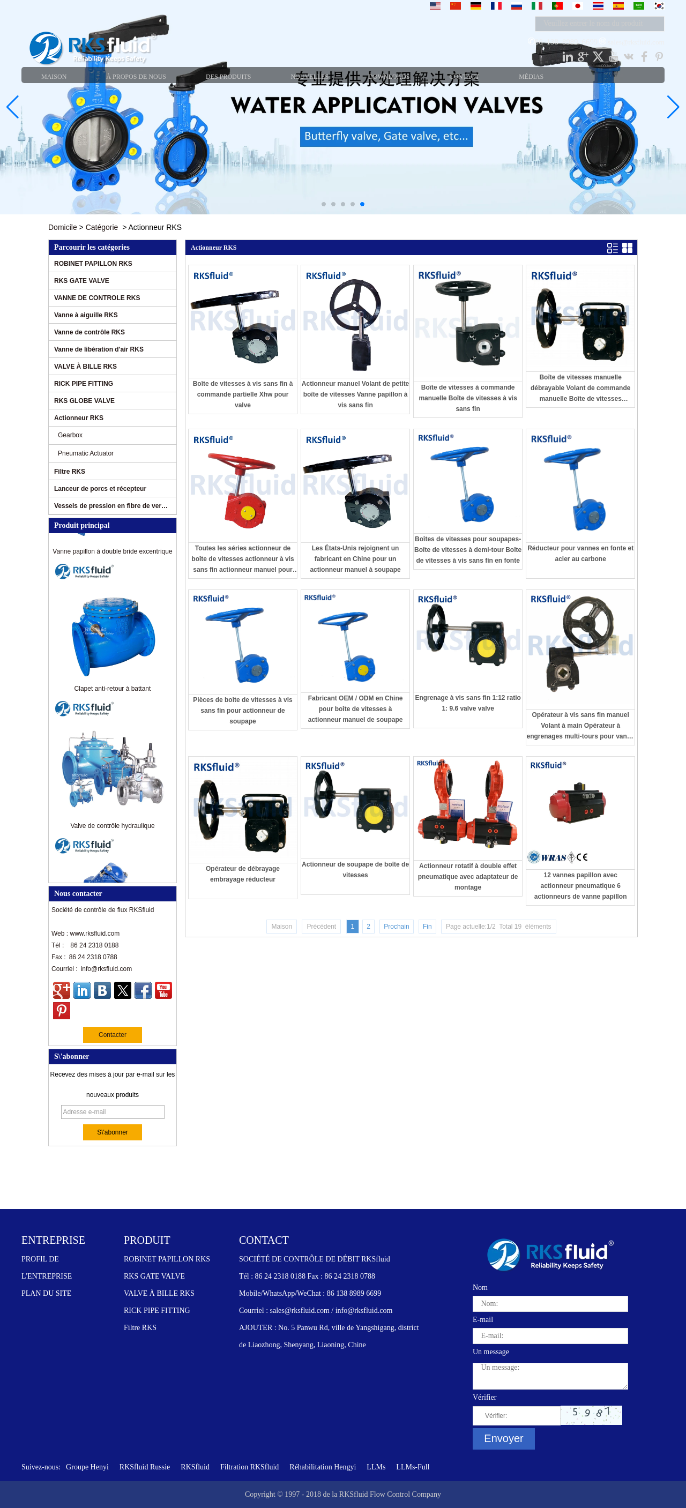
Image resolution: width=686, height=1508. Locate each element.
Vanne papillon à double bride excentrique (112, 553)
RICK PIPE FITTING (83, 383)
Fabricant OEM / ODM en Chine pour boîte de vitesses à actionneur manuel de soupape (355, 709)
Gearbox (70, 435)
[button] (323, 204)
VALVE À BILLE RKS (85, 366)
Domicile (62, 227)
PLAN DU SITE (46, 1293)
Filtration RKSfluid (249, 1467)
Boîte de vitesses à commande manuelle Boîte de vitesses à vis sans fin (468, 398)
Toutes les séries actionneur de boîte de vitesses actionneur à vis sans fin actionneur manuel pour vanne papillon (242, 559)
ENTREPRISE (53, 1240)
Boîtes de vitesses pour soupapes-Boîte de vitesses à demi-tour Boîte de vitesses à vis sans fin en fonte (467, 549)
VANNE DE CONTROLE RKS (97, 298)
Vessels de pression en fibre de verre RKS (111, 506)
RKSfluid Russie (145, 1467)
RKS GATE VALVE (81, 281)
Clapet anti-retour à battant (112, 691)
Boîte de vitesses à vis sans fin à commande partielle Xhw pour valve (243, 394)
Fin (427, 926)
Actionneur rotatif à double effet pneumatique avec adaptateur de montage (468, 876)
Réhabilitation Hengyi (322, 1467)
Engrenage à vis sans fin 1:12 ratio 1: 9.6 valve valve (467, 703)
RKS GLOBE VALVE (84, 401)
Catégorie (102, 227)
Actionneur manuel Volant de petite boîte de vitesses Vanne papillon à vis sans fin (355, 394)
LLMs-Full (412, 1467)
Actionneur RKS (78, 418)
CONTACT (264, 1240)
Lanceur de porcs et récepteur (100, 488)
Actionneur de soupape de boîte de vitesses (355, 870)
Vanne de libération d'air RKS (99, 349)
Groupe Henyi (87, 1467)
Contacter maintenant (112, 1037)
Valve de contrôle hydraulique (112, 828)
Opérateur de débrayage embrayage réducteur (243, 874)
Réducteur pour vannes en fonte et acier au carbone (580, 553)
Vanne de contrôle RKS (89, 332)
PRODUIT (147, 1240)
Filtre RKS (69, 471)
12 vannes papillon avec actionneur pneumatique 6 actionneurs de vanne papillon (580, 885)
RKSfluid (195, 1467)
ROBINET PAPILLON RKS (93, 263)
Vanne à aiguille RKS (86, 315)
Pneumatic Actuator (86, 453)
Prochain (396, 926)
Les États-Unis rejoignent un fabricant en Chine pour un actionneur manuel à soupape (355, 558)
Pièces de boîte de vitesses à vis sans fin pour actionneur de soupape (242, 710)
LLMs (376, 1467)
